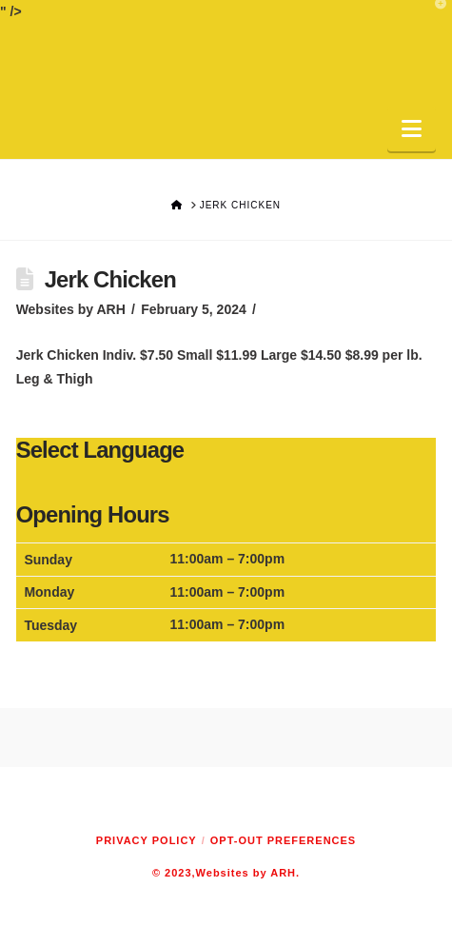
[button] (411, 129)
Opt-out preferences (283, 840)
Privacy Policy (146, 840)
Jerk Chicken (110, 279)
